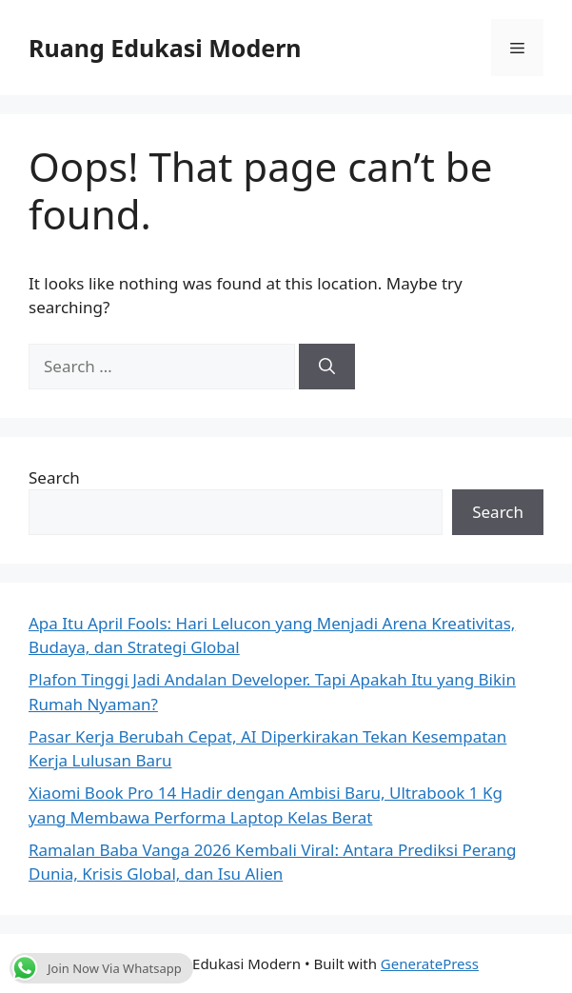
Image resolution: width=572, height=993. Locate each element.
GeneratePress (430, 963)
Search (54, 477)
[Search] (327, 366)
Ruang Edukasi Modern (165, 47)
